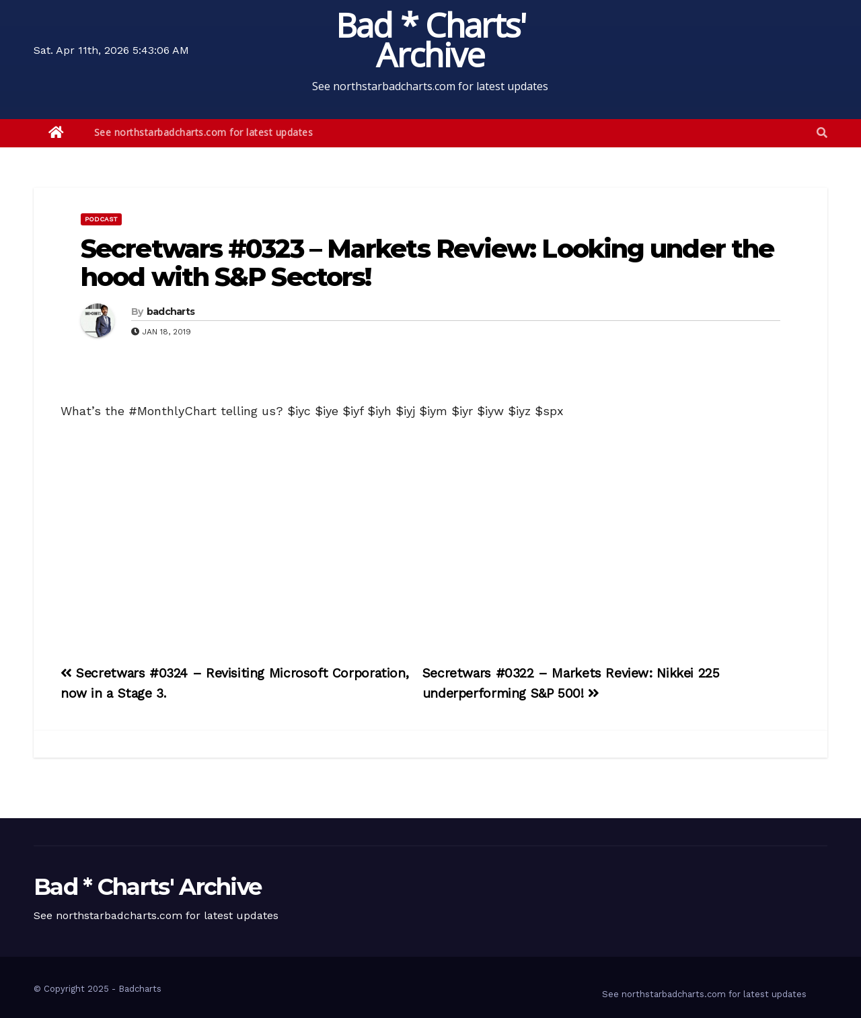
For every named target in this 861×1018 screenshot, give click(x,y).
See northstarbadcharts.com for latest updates (203, 132)
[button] (822, 132)
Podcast (101, 219)
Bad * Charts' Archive (431, 39)
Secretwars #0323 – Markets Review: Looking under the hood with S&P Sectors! (427, 263)
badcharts (171, 311)
